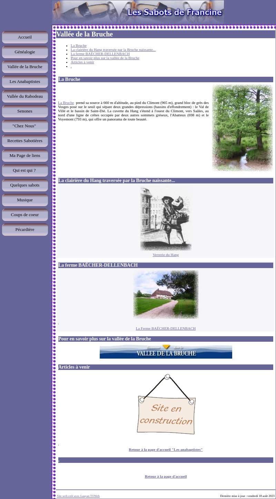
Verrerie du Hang (166, 255)
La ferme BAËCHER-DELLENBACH (100, 54)
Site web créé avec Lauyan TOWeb (78, 496)
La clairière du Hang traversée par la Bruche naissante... (113, 49)
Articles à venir (82, 62)
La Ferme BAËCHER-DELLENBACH (166, 328)
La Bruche (79, 45)
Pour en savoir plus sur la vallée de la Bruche (105, 58)
